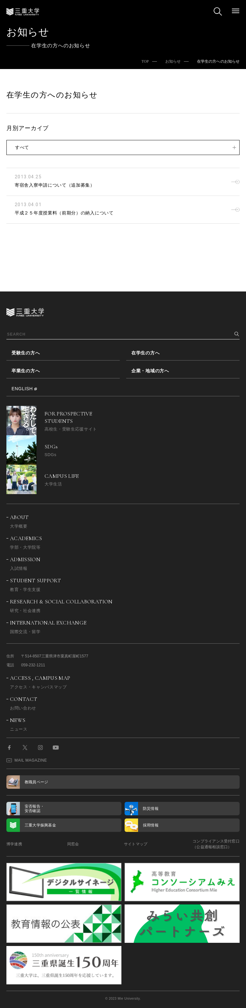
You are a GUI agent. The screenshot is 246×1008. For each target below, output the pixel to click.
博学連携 (14, 844)
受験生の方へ (26, 352)
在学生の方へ (145, 352)
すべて (22, 147)
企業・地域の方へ (150, 370)
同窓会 (73, 844)
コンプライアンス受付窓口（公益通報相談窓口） (216, 844)
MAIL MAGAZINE (26, 760)
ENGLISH (22, 388)
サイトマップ (135, 844)
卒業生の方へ (26, 370)
